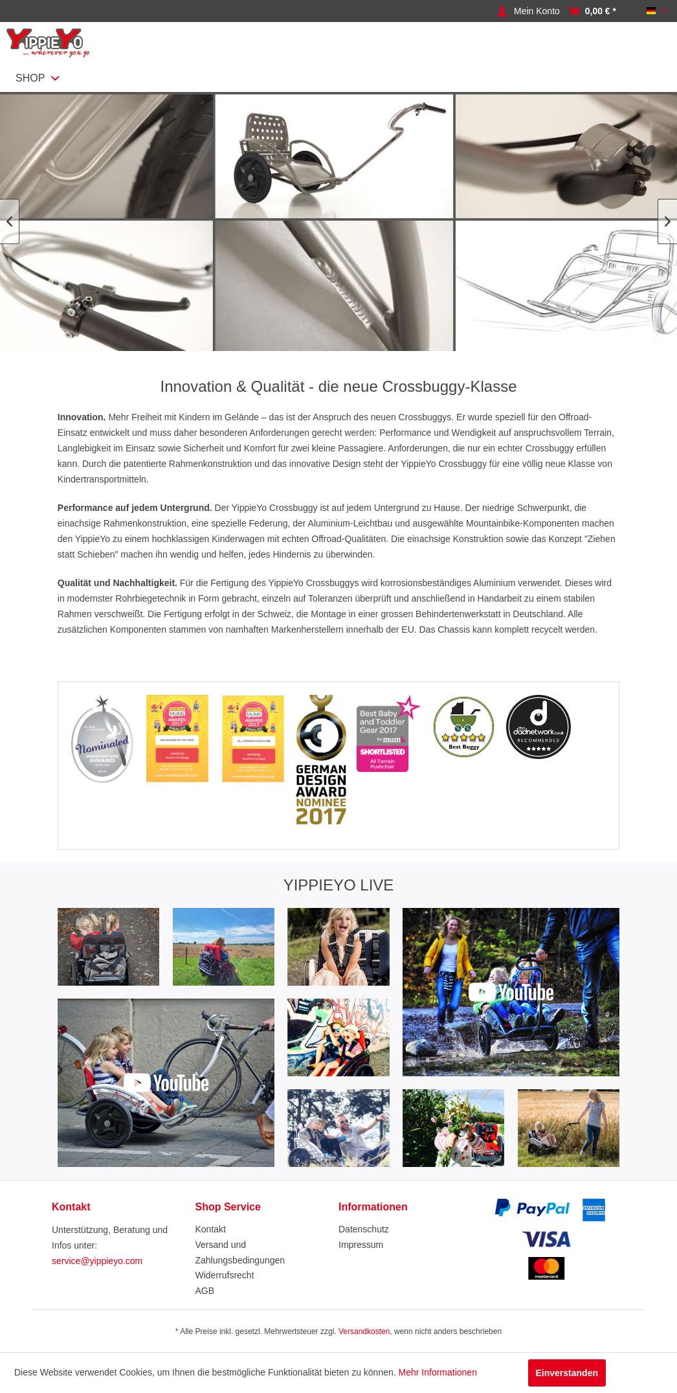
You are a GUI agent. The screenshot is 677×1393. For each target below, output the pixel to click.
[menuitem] (540, 11)
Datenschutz (363, 1229)
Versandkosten (364, 1331)
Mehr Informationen (438, 1372)
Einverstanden (567, 1373)
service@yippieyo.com (97, 1261)
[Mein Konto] (536, 11)
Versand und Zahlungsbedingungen (240, 1252)
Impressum (360, 1245)
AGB (205, 1290)
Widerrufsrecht (224, 1275)
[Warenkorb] (601, 11)
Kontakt (210, 1229)
